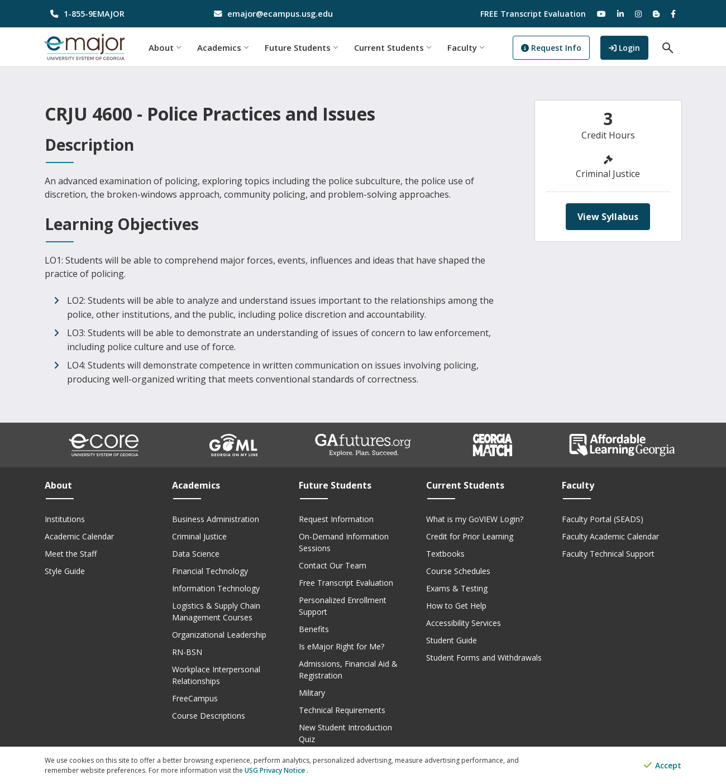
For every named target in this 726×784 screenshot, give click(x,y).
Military (312, 692)
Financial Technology (210, 571)
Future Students (303, 47)
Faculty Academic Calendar (610, 536)
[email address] (281, 13)
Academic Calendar (79, 536)
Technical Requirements (342, 710)
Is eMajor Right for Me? (341, 646)
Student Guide (451, 640)
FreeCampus (195, 698)
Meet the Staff (71, 553)
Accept (662, 766)
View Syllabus (607, 217)
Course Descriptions (208, 715)
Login (629, 46)
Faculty (468, 47)
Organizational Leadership (219, 634)
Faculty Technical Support (608, 553)
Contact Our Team (332, 565)
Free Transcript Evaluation (346, 582)
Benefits (314, 629)
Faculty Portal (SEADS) (602, 519)
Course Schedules (458, 571)
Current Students (394, 47)
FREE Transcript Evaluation (533, 13)
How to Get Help (456, 605)
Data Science (195, 553)
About (167, 47)
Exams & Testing (457, 588)
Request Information (336, 519)
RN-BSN (187, 652)
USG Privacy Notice (276, 770)
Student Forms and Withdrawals (484, 657)
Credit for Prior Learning (469, 536)
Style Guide (65, 571)
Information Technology (216, 588)
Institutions (65, 519)
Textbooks (445, 553)
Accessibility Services (463, 623)
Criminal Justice (199, 536)
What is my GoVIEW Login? (474, 519)
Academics (224, 47)
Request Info (553, 47)
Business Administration (215, 519)
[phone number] (118, 13)
